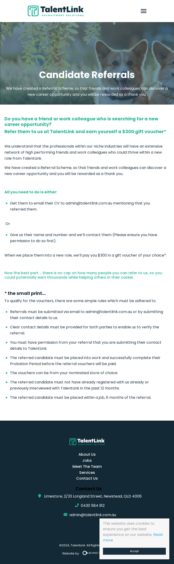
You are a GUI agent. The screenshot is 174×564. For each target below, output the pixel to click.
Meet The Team (87, 466)
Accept (134, 551)
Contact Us (87, 478)
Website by (87, 553)
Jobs (87, 460)
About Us (87, 454)
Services (87, 472)
